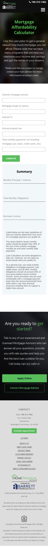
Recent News (24, 451)
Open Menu (43, 10)
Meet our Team (24, 448)
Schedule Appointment (24, 432)
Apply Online (24, 378)
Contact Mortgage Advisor (24, 388)
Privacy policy (24, 459)
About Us (24, 444)
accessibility (24, 466)
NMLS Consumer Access (24, 470)
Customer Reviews (24, 455)
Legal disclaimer (24, 462)
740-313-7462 (38, 1)
